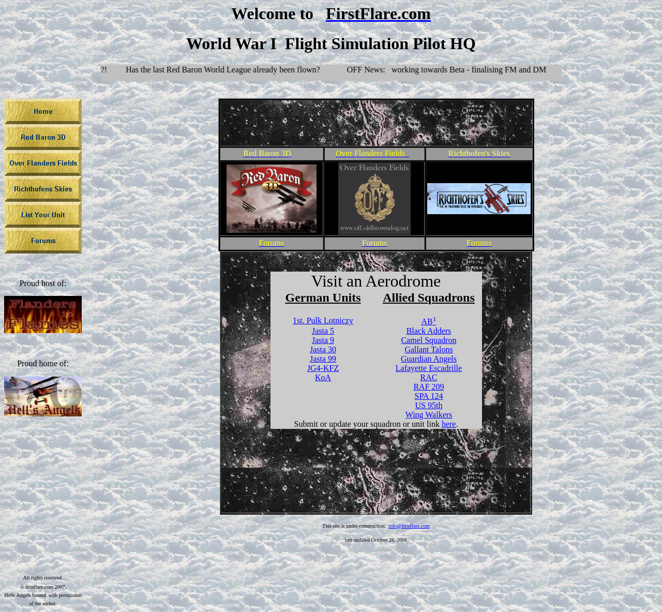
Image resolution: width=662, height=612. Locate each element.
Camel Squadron (428, 340)
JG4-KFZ (323, 368)
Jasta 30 (323, 349)
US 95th (429, 405)
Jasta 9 (323, 340)
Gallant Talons (428, 349)
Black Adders (429, 330)
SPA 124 (428, 396)
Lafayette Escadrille (429, 368)
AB (429, 321)
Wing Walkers (429, 414)
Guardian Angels (429, 358)
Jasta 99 (323, 358)
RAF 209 (428, 386)
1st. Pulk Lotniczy (323, 320)
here (449, 424)
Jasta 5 (323, 330)
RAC (429, 377)
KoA (323, 377)
